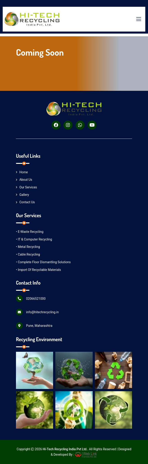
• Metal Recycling (28, 247)
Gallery (22, 195)
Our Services (26, 187)
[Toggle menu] (138, 19)
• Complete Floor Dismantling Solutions (43, 262)
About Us (24, 179)
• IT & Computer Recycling (34, 239)
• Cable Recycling (28, 254)
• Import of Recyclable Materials (38, 270)
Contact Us (25, 202)
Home (22, 172)
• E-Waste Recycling (29, 231)
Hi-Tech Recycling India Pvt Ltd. (65, 449)
